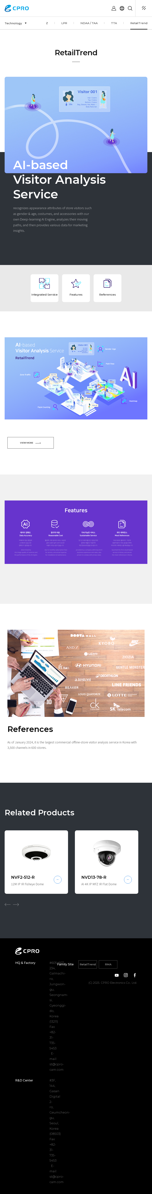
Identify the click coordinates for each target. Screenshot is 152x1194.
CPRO (17, 8)
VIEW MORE (30, 442)
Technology (13, 23)
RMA (108, 964)
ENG (122, 8)
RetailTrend (88, 964)
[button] (8, 904)
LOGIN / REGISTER (114, 8)
